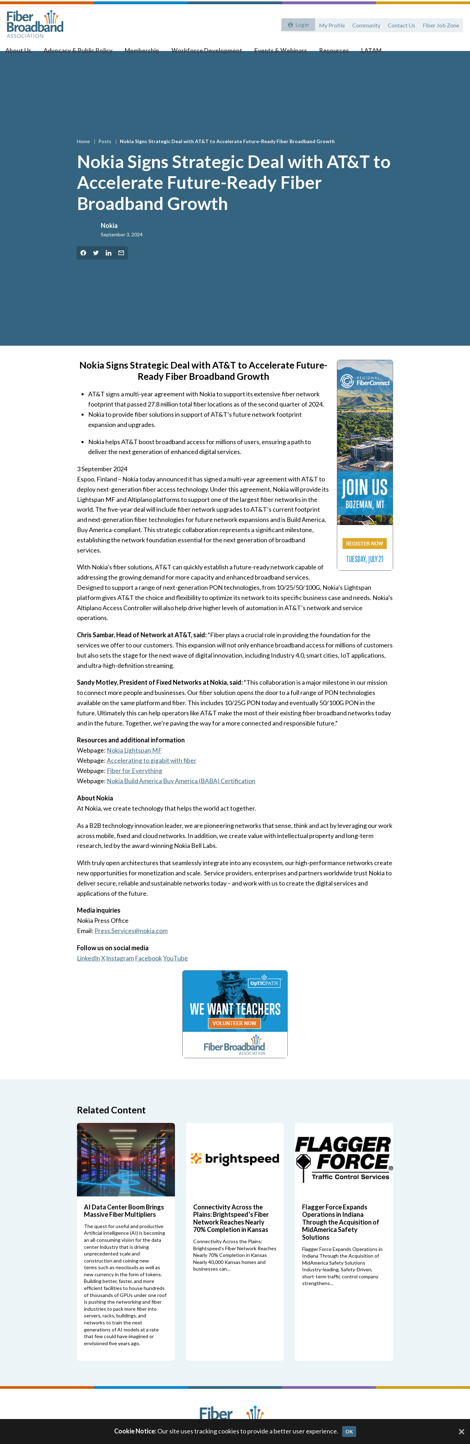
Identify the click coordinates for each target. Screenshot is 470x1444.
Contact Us (400, 23)
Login (300, 23)
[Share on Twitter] (96, 266)
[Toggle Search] (454, 53)
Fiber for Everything (135, 784)
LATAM (357, 53)
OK (349, 1432)
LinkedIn (89, 971)
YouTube (177, 971)
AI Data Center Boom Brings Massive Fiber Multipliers (124, 1224)
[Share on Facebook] (83, 266)
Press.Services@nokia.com (131, 944)
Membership (141, 53)
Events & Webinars (272, 53)
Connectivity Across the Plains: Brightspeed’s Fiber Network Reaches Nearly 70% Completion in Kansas (231, 1231)
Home (84, 155)
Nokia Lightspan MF (134, 764)
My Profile (328, 23)
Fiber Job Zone (440, 23)
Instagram (121, 971)
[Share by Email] (121, 266)
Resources (321, 53)
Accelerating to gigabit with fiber (152, 774)
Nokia (109, 239)
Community (364, 23)
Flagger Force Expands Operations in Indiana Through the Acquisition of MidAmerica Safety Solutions (340, 1235)
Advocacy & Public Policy (80, 53)
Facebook (150, 971)
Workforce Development (202, 53)
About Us (24, 53)
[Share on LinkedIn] (108, 266)
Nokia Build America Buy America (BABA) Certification (181, 794)
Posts (105, 155)
